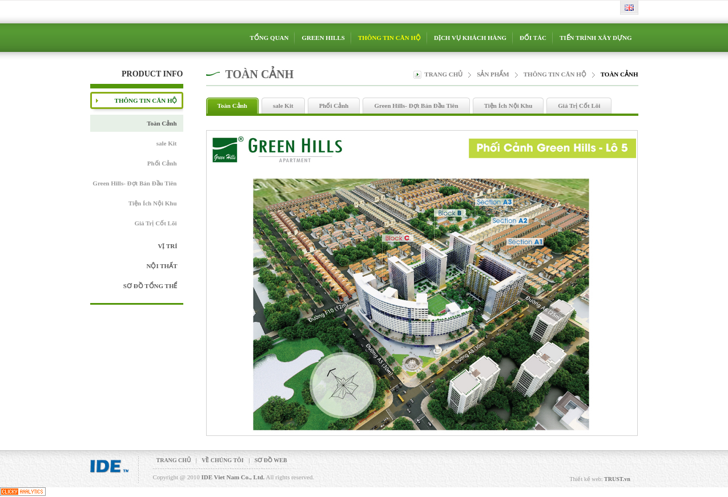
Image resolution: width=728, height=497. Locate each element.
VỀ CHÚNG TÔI (223, 460)
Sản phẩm (493, 74)
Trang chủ (443, 74)
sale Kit (166, 143)
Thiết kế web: (586, 479)
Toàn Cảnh (161, 123)
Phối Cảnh (162, 163)
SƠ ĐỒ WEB (271, 460)
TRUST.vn (617, 479)
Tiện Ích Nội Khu (152, 203)
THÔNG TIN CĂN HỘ (555, 74)
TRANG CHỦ (173, 460)
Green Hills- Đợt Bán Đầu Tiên (134, 183)
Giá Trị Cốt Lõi (155, 223)
